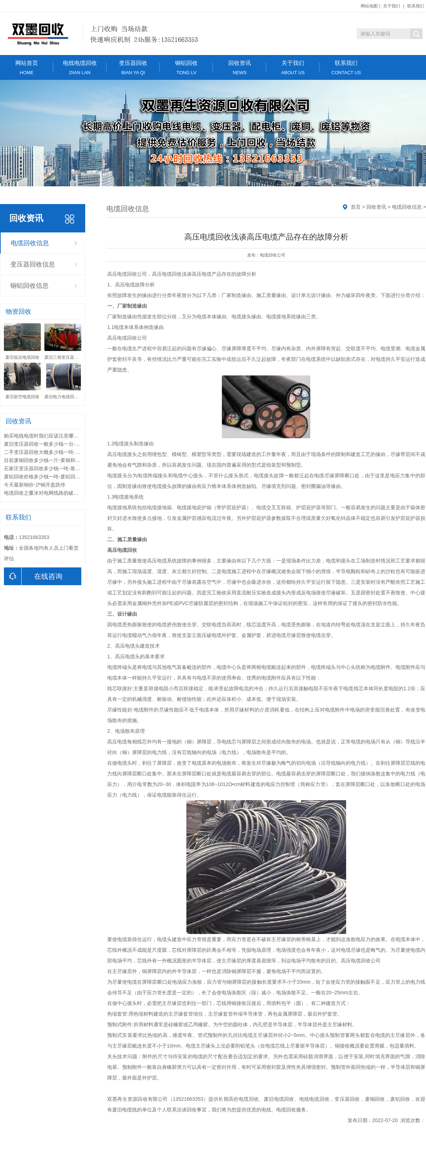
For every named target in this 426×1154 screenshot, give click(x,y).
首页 (356, 207)
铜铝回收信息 (29, 285)
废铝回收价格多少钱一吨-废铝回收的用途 (49, 476)
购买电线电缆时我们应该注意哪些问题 (46, 436)
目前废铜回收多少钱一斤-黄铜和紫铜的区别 (52, 460)
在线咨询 (33, 576)
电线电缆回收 (79, 67)
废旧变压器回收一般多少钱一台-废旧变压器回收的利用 (64, 444)
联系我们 (415, 6)
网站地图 (369, 6)
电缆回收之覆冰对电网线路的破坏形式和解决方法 (58, 493)
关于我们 (391, 6)
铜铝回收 (186, 67)
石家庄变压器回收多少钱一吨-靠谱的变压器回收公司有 (64, 468)
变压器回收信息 (32, 264)
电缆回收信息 (30, 243)
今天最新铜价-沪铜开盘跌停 (34, 485)
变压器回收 (133, 67)
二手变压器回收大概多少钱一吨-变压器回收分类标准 (62, 452)
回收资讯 (239, 67)
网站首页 (26, 67)
